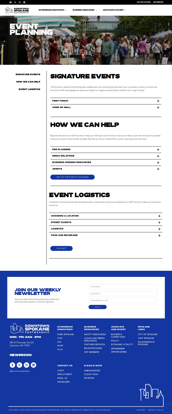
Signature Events (28, 75)
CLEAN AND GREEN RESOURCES (94, 339)
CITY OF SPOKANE (147, 334)
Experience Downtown (53, 10)
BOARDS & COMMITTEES (118, 335)
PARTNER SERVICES (94, 344)
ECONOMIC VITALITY (122, 344)
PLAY (60, 349)
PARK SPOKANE (65, 334)
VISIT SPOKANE (146, 338)
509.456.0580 (63, 382)
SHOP (60, 346)
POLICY (115, 341)
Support (141, 410)
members (158, 2)
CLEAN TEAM (91, 374)
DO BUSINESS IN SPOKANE (146, 343)
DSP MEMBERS (91, 352)
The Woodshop (103, 410)
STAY (60, 338)
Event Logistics (29, 89)
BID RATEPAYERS (93, 348)
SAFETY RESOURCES (95, 334)
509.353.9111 (89, 378)
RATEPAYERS (144, 2)
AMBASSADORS (92, 371)
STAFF (60, 371)
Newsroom (21, 355)
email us (62, 378)
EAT (59, 342)
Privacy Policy (156, 410)
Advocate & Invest (114, 10)
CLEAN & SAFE (93, 366)
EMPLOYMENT (64, 374)
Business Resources (85, 10)
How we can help (28, 82)
